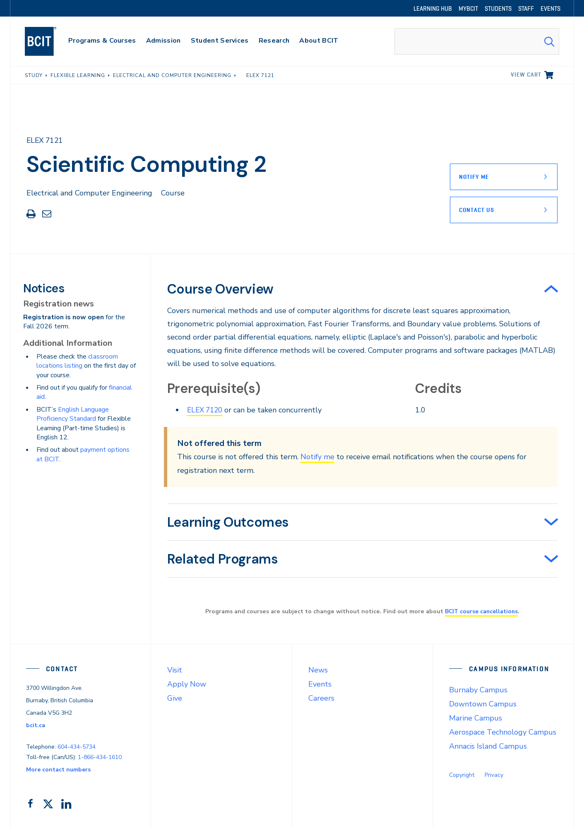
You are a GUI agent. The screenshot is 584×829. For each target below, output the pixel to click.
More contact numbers (58, 769)
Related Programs (222, 559)
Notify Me (474, 177)
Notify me (317, 457)
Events (320, 684)
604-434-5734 (77, 746)
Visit (174, 670)
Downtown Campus (483, 704)
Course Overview (220, 289)
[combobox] (476, 41)
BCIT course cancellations (481, 611)
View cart (526, 74)
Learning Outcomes (228, 522)
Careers (321, 698)
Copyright (461, 775)
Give (174, 698)
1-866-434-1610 (100, 757)
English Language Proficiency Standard (72, 414)
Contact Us (476, 210)
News (318, 670)
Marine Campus (475, 718)
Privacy (494, 775)
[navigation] (48, 41)
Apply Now (186, 684)
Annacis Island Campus (488, 746)
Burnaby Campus (478, 690)
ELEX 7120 (206, 410)
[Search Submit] (549, 41)
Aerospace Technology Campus (502, 732)
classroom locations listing (77, 361)
